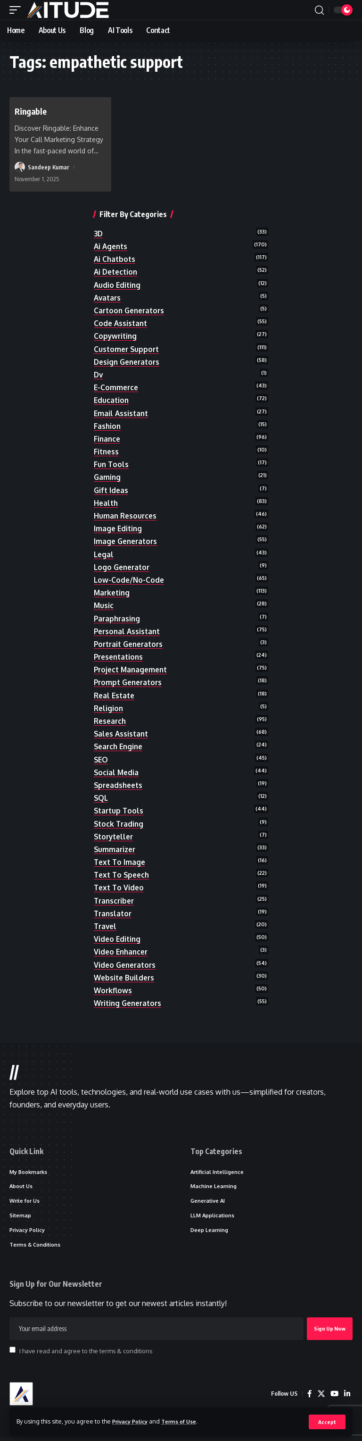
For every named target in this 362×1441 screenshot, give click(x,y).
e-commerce (117, 387)
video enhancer (122, 951)
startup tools (120, 810)
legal (104, 554)
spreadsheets (120, 785)
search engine (120, 746)
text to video (120, 887)
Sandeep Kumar (49, 167)
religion (109, 708)
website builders (125, 977)
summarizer (116, 849)
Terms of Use (186, 1421)
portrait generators (131, 644)
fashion (108, 425)
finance (108, 439)
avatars (108, 297)
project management (133, 669)
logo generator (123, 566)
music (104, 605)
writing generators (130, 1003)
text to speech (123, 875)
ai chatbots (115, 259)
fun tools (112, 464)
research (111, 721)
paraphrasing (118, 618)
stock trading (120, 823)
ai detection (117, 271)
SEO (101, 759)
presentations (120, 657)
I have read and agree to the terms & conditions (85, 1353)
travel (106, 926)
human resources (126, 515)
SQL (101, 798)
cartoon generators (131, 310)
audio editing (118, 284)
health (106, 503)
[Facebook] (308, 1397)
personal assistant (129, 631)
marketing (113, 592)
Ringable (32, 111)
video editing (118, 939)
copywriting (116, 336)
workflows (113, 990)
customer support (128, 348)
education (112, 400)
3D (99, 233)
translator (114, 913)
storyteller (115, 836)
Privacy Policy (133, 1421)
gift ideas (112, 489)
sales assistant (122, 733)
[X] (320, 1397)
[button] (327, 1421)
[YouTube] (333, 1397)
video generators (126, 964)
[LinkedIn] (347, 1397)
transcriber (115, 900)
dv (99, 374)
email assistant (122, 413)
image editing (119, 528)
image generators (127, 541)
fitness (107, 451)
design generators (129, 361)
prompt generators (130, 682)
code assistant (121, 323)
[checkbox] (12, 1353)
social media (117, 772)
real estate (115, 695)
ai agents (112, 246)
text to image (121, 862)
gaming (108, 477)
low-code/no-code (130, 580)
